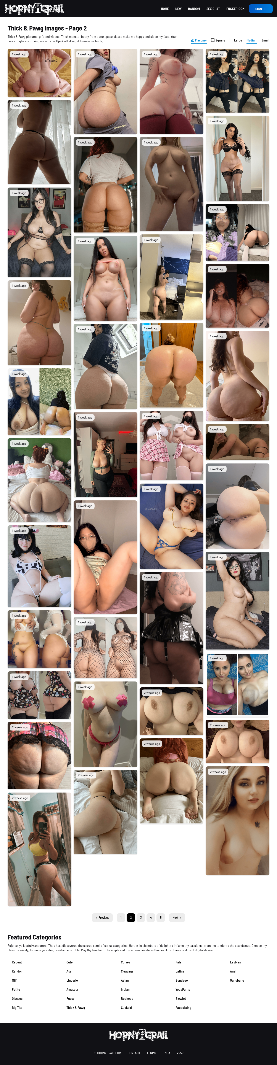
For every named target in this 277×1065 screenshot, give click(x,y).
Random (194, 8)
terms (151, 1053)
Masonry (199, 40)
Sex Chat (213, 8)
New (178, 8)
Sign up (260, 9)
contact (134, 1053)
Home (165, 8)
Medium (251, 40)
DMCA (166, 1053)
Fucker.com (235, 8)
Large (238, 40)
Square (218, 40)
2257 (180, 1053)
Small (265, 40)
